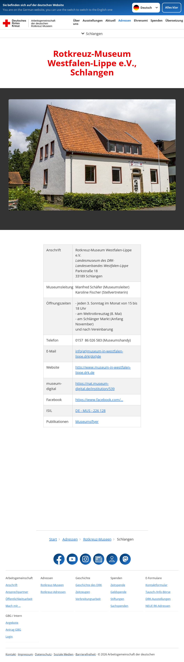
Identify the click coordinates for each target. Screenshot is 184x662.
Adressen (124, 20)
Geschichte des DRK (89, 585)
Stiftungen (117, 599)
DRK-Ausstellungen (158, 599)
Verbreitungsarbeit (88, 599)
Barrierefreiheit (86, 654)
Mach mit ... (13, 606)
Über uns (76, 22)
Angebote (12, 623)
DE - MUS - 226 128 (90, 410)
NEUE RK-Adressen (158, 606)
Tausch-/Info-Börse (158, 592)
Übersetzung (174, 20)
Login (9, 637)
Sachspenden (119, 606)
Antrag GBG (13, 630)
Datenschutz (43, 654)
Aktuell (110, 20)
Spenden (157, 20)
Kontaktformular (156, 585)
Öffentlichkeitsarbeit (19, 599)
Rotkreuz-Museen (52, 585)
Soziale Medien (63, 654)
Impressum (25, 654)
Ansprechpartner (17, 592)
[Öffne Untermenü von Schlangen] (92, 33)
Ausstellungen (93, 20)
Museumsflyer (87, 421)
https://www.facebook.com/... (99, 399)
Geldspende (118, 592)
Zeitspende (118, 585)
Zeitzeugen (83, 592)
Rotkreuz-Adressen (53, 592)
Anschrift (11, 585)
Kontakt (11, 654)
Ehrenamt (141, 20)
